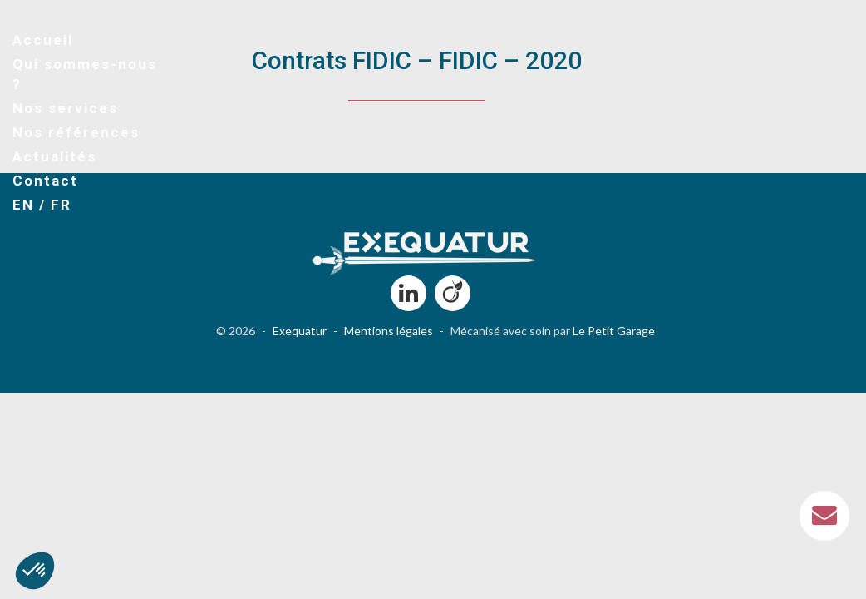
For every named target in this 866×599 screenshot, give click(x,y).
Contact (45, 180)
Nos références (76, 132)
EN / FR (41, 204)
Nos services (65, 108)
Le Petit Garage (614, 331)
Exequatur (300, 331)
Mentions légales (388, 331)
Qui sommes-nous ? (84, 74)
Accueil (42, 40)
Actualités (54, 156)
